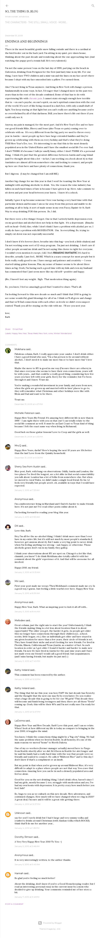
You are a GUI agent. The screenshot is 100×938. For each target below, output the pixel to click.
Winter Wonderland (63, 333)
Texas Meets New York (37, 333)
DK (16, 525)
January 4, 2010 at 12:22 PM (27, 679)
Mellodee (20, 620)
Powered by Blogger (50, 923)
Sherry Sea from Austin (27, 466)
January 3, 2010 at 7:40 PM (27, 661)
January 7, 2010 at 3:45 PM (27, 897)
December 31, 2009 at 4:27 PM (29, 404)
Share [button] (7, 329)
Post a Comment (14, 904)
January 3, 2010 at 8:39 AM (27, 593)
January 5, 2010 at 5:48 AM (27, 846)
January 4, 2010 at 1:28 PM (27, 828)
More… (63, 22)
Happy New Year (19, 333)
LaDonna (20, 720)
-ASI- (58, 929)
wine (50, 333)
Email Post (18, 329)
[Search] (93, 5)
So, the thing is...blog (21, 11)
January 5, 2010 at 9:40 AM (27, 864)
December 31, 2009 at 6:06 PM (29, 457)
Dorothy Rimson (24, 837)
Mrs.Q (18, 445)
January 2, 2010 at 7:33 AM (27, 490)
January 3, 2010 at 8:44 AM (27, 611)
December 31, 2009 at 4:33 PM (29, 436)
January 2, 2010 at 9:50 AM (27, 517)
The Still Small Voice (42, 22)
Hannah (19, 873)
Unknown (20, 813)
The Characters (16, 22)
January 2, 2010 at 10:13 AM (27, 572)
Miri (17, 581)
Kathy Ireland (22, 670)
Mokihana (20, 349)
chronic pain (35, 98)
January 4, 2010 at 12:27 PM (27, 712)
